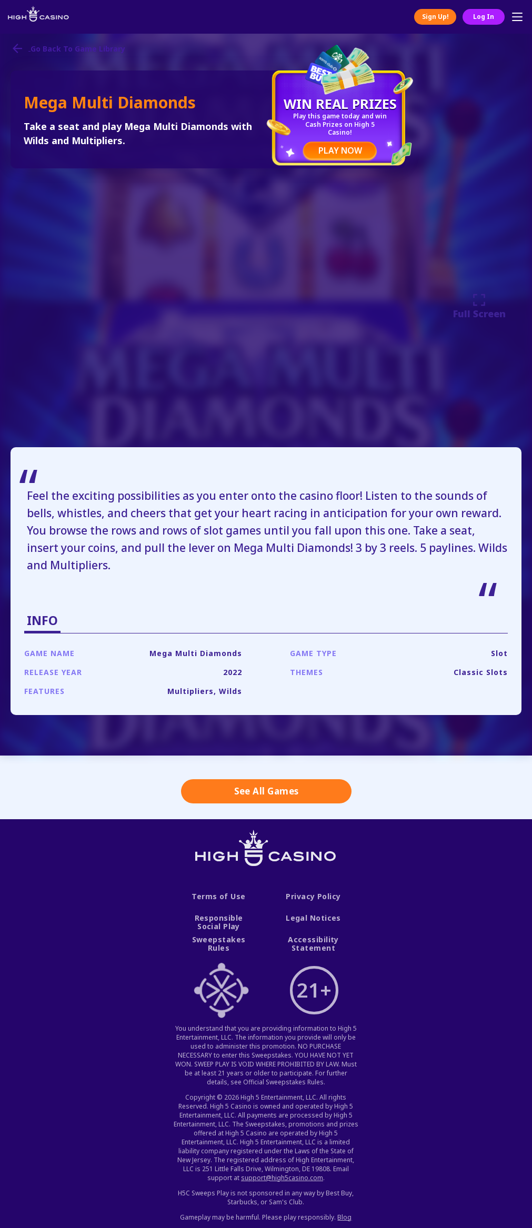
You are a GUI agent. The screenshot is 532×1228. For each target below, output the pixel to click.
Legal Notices (313, 918)
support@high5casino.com (282, 1177)
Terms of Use (218, 896)
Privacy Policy (313, 896)
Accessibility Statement (313, 944)
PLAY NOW (340, 150)
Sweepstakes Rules (219, 944)
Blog (344, 1217)
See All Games (266, 791)
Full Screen (479, 306)
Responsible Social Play (219, 922)
